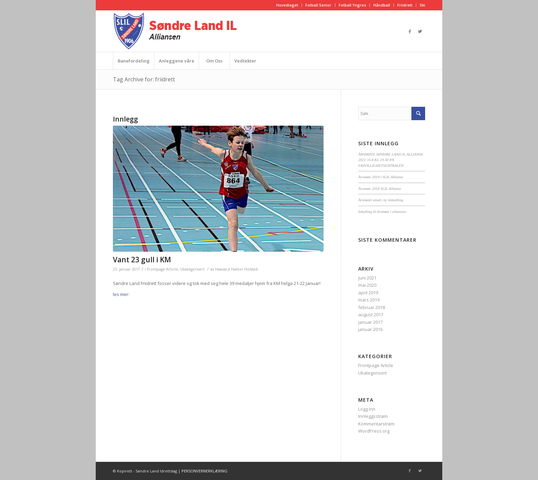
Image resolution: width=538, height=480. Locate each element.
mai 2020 (367, 285)
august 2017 (370, 314)
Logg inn (366, 409)
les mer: (121, 294)
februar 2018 (371, 307)
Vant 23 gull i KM (142, 259)
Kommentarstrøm (376, 424)
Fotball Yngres (352, 5)
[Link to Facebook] (410, 31)
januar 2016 (370, 329)
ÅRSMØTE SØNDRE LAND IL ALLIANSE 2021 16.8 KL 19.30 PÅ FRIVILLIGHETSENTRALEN (390, 160)
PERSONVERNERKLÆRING (204, 470)
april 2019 (368, 292)
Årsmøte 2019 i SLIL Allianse (380, 177)
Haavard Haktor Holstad (236, 269)
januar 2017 (370, 322)
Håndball (381, 5)
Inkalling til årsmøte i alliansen (382, 211)
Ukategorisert (192, 269)
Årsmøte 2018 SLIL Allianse (379, 188)
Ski (422, 5)
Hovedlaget (287, 5)
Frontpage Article (162, 269)
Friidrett (404, 5)
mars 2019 (368, 300)
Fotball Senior (318, 5)
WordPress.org (373, 431)
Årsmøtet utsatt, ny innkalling (380, 200)
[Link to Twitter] (420, 31)
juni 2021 (367, 278)
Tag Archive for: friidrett (144, 79)
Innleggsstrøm (373, 416)
